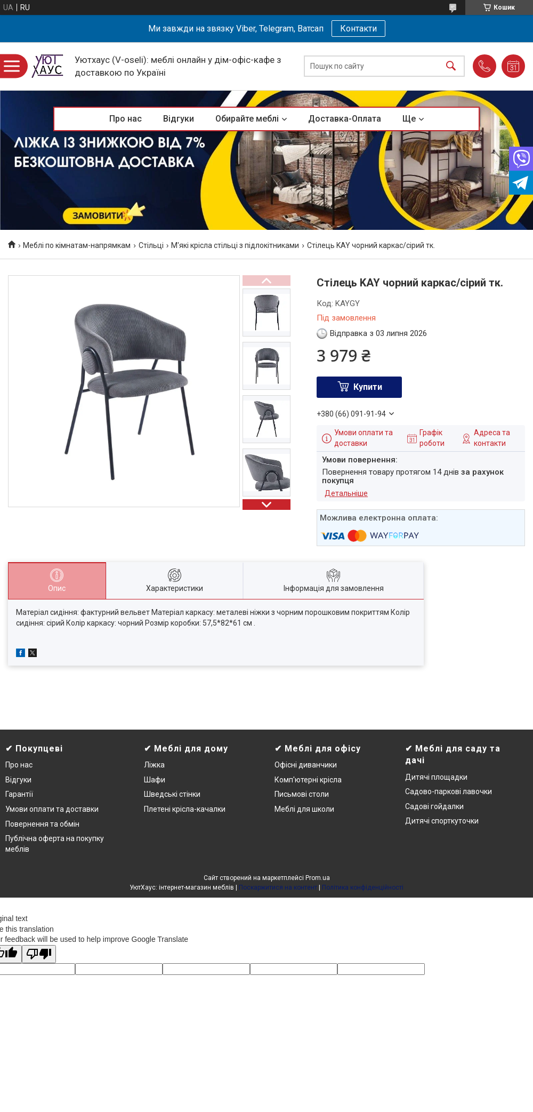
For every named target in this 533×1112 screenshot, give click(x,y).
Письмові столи (301, 794)
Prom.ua (317, 878)
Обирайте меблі (247, 119)
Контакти (358, 28)
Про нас (125, 119)
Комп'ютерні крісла (308, 779)
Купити (367, 387)
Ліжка (154, 765)
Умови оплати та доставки (52, 809)
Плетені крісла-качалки (184, 809)
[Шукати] (451, 66)
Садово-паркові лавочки (448, 791)
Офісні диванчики (305, 765)
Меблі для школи (304, 809)
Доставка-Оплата (344, 119)
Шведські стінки (172, 794)
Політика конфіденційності (362, 887)
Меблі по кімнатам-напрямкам (77, 245)
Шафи (154, 779)
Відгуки (178, 119)
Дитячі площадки (436, 777)
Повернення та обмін (42, 824)
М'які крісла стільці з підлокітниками (235, 245)
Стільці (151, 245)
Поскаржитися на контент (278, 887)
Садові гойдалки (434, 806)
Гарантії (19, 794)
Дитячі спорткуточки (442, 821)
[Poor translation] (39, 954)
